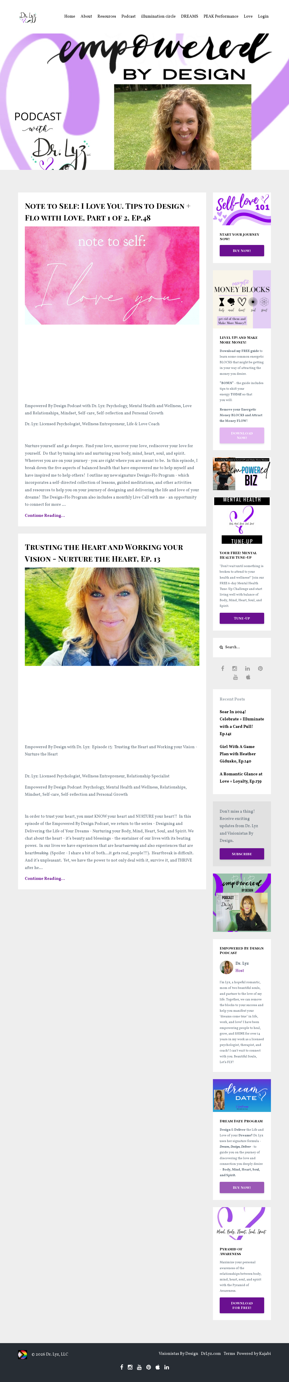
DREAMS (189, 16)
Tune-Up (242, 618)
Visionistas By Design (170, 1354)
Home (69, 16)
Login (263, 16)
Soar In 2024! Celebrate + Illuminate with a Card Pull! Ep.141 (242, 723)
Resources (107, 16)
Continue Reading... (45, 527)
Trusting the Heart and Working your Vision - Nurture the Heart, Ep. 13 (106, 569)
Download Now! (242, 435)
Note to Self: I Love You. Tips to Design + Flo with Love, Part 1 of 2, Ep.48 (108, 217)
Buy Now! (242, 250)
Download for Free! (242, 1305)
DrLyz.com (206, 1354)
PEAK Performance (221, 16)
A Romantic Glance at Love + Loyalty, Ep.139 (241, 778)
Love (248, 16)
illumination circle (158, 16)
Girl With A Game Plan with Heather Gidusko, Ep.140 (238, 754)
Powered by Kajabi (254, 1354)
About (86, 16)
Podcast (128, 16)
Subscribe (242, 853)
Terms (226, 1354)
